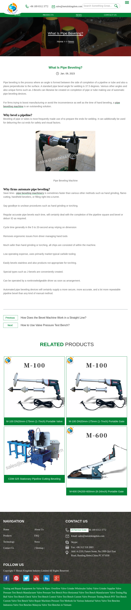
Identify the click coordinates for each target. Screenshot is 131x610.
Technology (8, 542)
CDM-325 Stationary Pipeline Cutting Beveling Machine (34, 480)
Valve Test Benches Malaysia (27, 605)
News (79, 15)
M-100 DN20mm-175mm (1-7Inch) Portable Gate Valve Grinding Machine (96, 422)
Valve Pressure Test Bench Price (52, 592)
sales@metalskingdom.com (69, 6)
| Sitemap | (39, 548)
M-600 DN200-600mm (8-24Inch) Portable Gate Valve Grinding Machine (97, 492)
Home (17, 15)
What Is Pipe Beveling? (65, 33)
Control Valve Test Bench (61, 596)
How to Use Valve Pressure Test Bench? (45, 325)
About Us (39, 529)
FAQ (36, 535)
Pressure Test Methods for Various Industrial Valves (76, 601)
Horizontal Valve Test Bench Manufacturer (89, 592)
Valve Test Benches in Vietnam (56, 605)
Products (48, 15)
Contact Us (110, 15)
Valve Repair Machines (39, 601)
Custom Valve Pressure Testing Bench (92, 596)
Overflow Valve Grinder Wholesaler (68, 588)
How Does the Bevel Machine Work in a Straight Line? (53, 317)
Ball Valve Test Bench (14, 596)
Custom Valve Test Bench (15, 601)
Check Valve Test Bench (37, 596)
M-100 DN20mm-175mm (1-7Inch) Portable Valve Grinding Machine (34, 422)
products (67, 344)
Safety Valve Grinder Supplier (101, 588)
